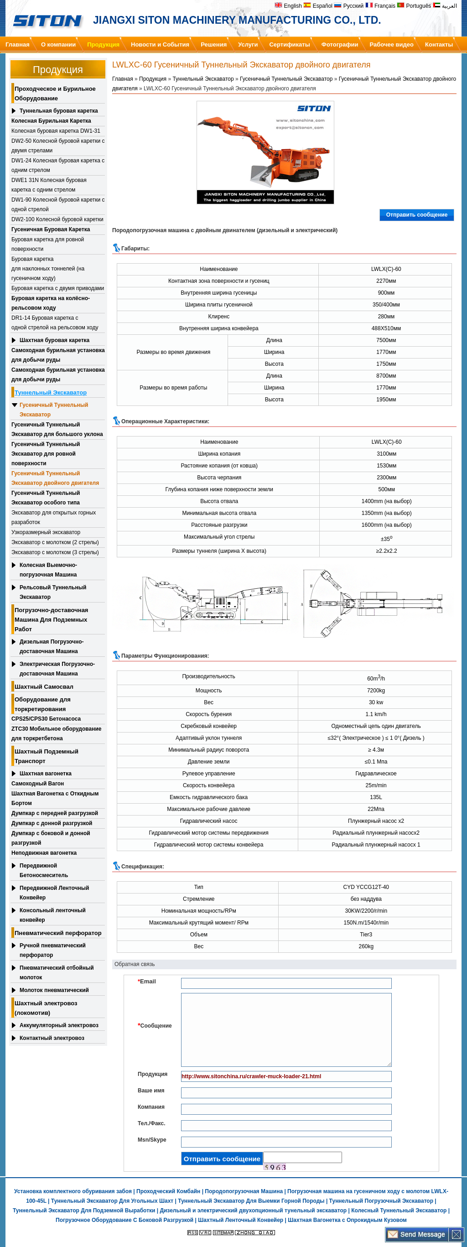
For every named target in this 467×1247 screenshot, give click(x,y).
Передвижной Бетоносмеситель (44, 870)
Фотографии (340, 44)
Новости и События (160, 44)
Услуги (248, 44)
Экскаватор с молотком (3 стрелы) (55, 552)
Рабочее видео (392, 44)
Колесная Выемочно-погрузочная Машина (48, 570)
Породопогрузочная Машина (244, 1191)
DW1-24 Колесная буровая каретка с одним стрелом (57, 165)
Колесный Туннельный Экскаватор (398, 1210)
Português (414, 6)
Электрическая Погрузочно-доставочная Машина (57, 669)
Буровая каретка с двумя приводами (57, 288)
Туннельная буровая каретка (59, 111)
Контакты (439, 44)
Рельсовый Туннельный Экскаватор (53, 592)
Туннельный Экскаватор (203, 79)
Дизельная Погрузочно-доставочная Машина (52, 647)
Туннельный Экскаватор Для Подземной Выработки (84, 1210)
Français (380, 6)
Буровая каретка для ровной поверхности (47, 244)
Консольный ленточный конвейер (53, 915)
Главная (17, 44)
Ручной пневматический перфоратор (53, 950)
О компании (58, 44)
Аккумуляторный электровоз (59, 1025)
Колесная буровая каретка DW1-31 (55, 131)
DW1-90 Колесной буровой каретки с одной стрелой (57, 205)
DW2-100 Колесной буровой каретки (57, 219)
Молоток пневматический (54, 990)
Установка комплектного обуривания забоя (73, 1191)
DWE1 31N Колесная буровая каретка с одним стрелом (49, 185)
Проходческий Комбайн (168, 1191)
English (288, 6)
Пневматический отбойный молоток (57, 973)
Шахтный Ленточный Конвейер (240, 1220)
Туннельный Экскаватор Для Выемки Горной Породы (251, 1201)
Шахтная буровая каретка (54, 340)
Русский (348, 6)
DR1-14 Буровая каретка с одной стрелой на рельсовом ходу (54, 323)
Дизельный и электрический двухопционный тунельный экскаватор (253, 1210)
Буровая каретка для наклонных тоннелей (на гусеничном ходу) (47, 268)
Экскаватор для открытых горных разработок (53, 517)
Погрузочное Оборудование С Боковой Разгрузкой (124, 1220)
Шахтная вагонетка (46, 773)
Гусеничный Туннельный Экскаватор (54, 410)
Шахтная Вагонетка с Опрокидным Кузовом (347, 1220)
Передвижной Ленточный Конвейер (54, 893)
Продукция (103, 44)
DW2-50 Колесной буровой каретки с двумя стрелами (57, 146)
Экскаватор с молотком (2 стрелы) (55, 542)
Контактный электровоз (52, 1038)
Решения (214, 44)
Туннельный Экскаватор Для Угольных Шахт (112, 1201)
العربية (445, 6)
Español (317, 6)
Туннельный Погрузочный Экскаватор (381, 1201)
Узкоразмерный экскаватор (45, 532)
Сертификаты (289, 44)
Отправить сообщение (417, 215)
